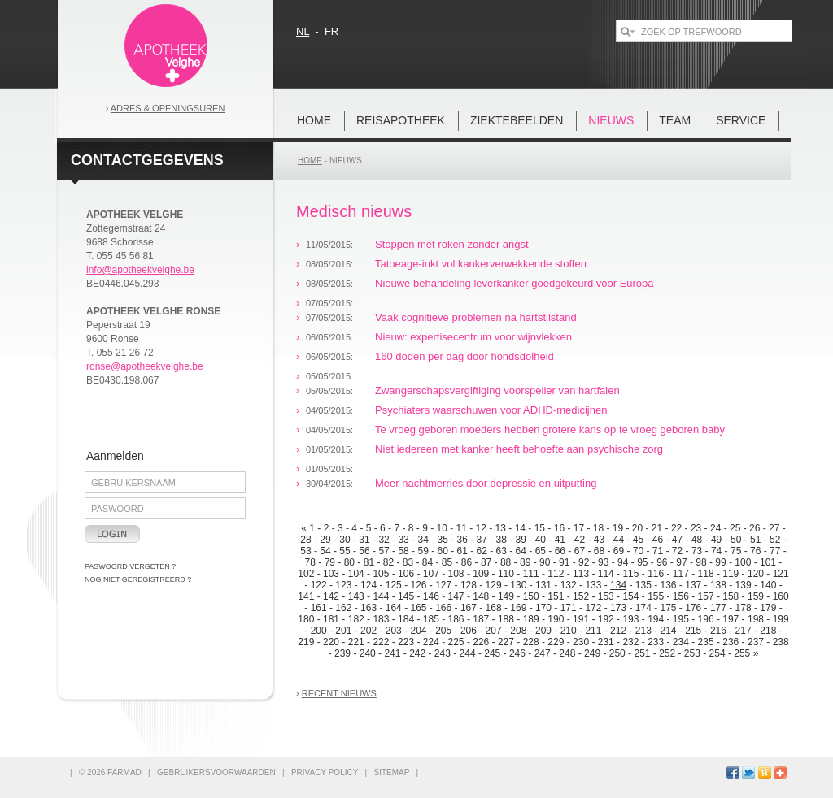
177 (718, 608)
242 (417, 653)
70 (638, 551)
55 (344, 551)
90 (544, 562)
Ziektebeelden (516, 120)
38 (501, 539)
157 (706, 596)
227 (506, 642)
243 (442, 653)
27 (774, 528)
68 (599, 551)
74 (716, 551)
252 (667, 653)
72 (677, 551)
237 (756, 642)
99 (720, 562)
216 (718, 630)
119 (730, 573)
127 (443, 585)
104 (356, 573)
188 (506, 619)
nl (302, 31)
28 (305, 539)
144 (381, 596)
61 (462, 551)
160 (781, 596)
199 (781, 619)
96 (661, 562)
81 (369, 562)
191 (581, 619)
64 (521, 551)
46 (657, 539)
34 (422, 539)
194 (656, 619)
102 (306, 573)
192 (606, 619)
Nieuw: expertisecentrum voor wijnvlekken (473, 337)
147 (456, 596)
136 (669, 585)
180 (306, 619)
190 (555, 619)
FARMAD (124, 772)
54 (325, 551)
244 (468, 653)
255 (742, 653)
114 (606, 573)
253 (692, 653)
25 (735, 528)
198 (756, 619)
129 (494, 585)
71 (657, 551)
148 (481, 596)
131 (543, 585)
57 (383, 551)
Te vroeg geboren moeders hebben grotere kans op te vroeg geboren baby (550, 429)
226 (481, 642)
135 (643, 585)
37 (482, 539)
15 (539, 528)
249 (592, 653)
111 (531, 573)
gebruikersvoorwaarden (216, 772)
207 (494, 630)
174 (643, 608)
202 (368, 630)
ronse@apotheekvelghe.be (144, 366)
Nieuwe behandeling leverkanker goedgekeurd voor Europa (514, 283)
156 (681, 596)
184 (406, 619)
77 (775, 551)
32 (383, 539)
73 (696, 551)
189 (531, 619)
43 (599, 539)
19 (618, 528)
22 (676, 528)
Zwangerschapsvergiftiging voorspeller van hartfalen (497, 390)
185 (431, 619)
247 (542, 653)
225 (456, 642)
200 (319, 630)
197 (730, 619)
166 (443, 608)
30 (344, 539)
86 (466, 562)
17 (579, 528)
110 (506, 573)
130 (518, 585)
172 (593, 608)
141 (306, 596)
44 (618, 539)
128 (468, 585)
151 (555, 596)
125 (394, 585)
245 (492, 653)
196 (706, 619)
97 (681, 562)
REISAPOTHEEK (400, 120)
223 (406, 642)
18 (598, 528)
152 (581, 596)
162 (343, 608)
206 (468, 630)
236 (730, 642)
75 (736, 551)
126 (418, 585)
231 (606, 642)
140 (768, 585)
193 (630, 619)
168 (494, 608)
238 (781, 642)
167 (468, 608)
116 (656, 573)
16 (559, 528)
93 (603, 562)
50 (736, 539)
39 (521, 539)
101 (768, 562)
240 (368, 653)
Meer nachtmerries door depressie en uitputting (485, 483)
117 (681, 573)
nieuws (611, 120)
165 (418, 608)
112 (555, 573)
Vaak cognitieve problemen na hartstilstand (476, 317)
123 (343, 585)
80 (349, 562)
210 (568, 630)
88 (505, 562)
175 (669, 608)
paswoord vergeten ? (130, 566)
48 (696, 539)
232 (630, 642)
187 (481, 619)
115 (630, 573)
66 (560, 551)
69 (618, 551)
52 (775, 539)
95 (642, 562)
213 (643, 630)
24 (715, 528)
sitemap (391, 772)
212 (618, 630)
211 (593, 630)
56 (364, 551)
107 (431, 573)
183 (381, 619)
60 (442, 551)
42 (579, 539)
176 (693, 608)
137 (693, 585)
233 (656, 642)
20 (637, 528)
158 (730, 596)
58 (403, 551)
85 (447, 562)
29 (325, 539)
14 (520, 528)
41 (560, 539)
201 (343, 630)
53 (305, 551)
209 (543, 630)
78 (310, 562)
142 (331, 596)
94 (622, 562)
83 (408, 562)
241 (392, 653)
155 (656, 596)
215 (693, 630)
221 (356, 642)
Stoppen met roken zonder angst (452, 244)
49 (716, 539)
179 (768, 608)
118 (706, 573)
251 (642, 653)
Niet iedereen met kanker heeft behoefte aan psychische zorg (519, 449)
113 (581, 573)
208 (518, 630)
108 (456, 573)
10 (442, 528)
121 (781, 573)
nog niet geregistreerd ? (138, 579)
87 (486, 562)
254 (717, 653)
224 (431, 642)
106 (406, 573)
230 (581, 642)
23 (696, 528)
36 (462, 539)
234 (681, 642)
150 (531, 596)
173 (618, 608)
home (314, 120)
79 (330, 562)
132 (568, 585)
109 (481, 573)
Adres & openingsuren (168, 108)
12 (481, 528)
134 (618, 585)
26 (754, 528)
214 (669, 630)
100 (743, 562)
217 (743, 630)
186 (456, 619)
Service (740, 120)
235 (706, 642)
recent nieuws (339, 693)
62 (482, 551)
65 (540, 551)
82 (388, 562)
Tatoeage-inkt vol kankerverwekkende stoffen (481, 264)
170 (543, 608)
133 (593, 585)
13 (500, 528)
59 (422, 551)
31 (364, 539)
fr (331, 31)
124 (368, 585)
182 (356, 619)
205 (443, 630)
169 (518, 608)
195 (681, 619)
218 (768, 630)
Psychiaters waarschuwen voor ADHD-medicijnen (491, 410)
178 (743, 608)
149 (506, 596)
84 (427, 562)
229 (555, 642)
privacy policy (324, 772)
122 (319, 585)
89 (525, 562)
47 (677, 539)
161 (319, 608)
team (675, 120)
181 (331, 619)
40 (540, 539)
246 (517, 653)
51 (755, 539)
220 (331, 642)
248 (567, 653)
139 (743, 585)
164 (394, 608)
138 (718, 585)
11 (461, 528)
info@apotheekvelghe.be (140, 269)
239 (342, 653)
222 (381, 642)
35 (442, 539)
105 (381, 573)
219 (306, 642)
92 (583, 562)
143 (356, 596)
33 (403, 539)
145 (406, 596)
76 (755, 551)
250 (617, 653)
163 (368, 608)
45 (638, 539)
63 (501, 551)
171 (568, 608)
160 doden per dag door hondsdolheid (464, 356)
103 (331, 573)
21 (657, 528)
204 (418, 630)
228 (531, 642)
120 (756, 573)
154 (630, 596)
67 (579, 551)
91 (564, 562)
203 (394, 630)
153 (606, 596)
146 (431, 596)
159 (756, 596)
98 (701, 562)
